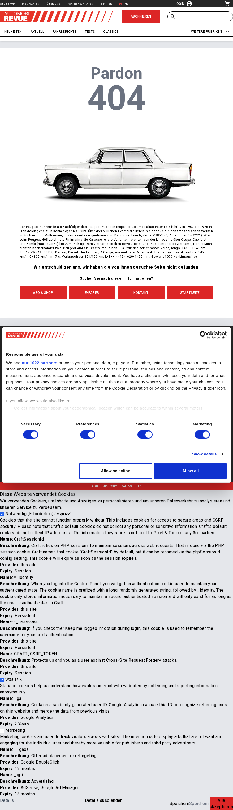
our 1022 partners (39, 362)
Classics (110, 31)
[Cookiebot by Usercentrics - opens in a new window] (203, 335)
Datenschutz (131, 486)
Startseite (190, 293)
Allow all (190, 471)
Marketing (15, 730)
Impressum (110, 486)
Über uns (53, 3)
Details (7, 800)
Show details (204, 454)
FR (126, 3)
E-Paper (106, 3)
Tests (90, 31)
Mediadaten (30, 3)
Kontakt (140, 293)
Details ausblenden (104, 800)
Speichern (179, 803)
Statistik (13, 679)
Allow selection (115, 471)
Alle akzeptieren (221, 803)
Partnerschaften (80, 3)
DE (121, 3)
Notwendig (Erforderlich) (38, 513)
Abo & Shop (7, 3)
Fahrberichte (64, 31)
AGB (95, 486)
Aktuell (37, 31)
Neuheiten (13, 31)
